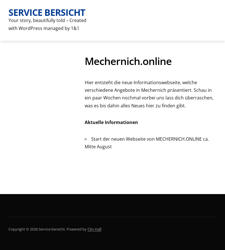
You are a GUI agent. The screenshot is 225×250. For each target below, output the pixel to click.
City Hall (94, 229)
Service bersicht (46, 12)
